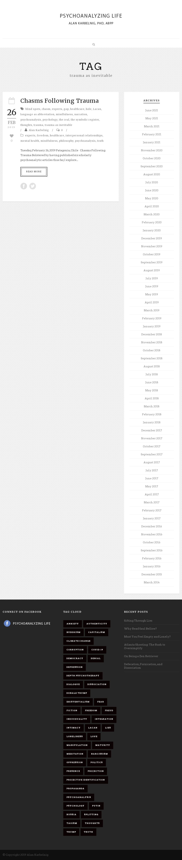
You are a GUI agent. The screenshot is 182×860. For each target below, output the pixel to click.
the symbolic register (85, 119)
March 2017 (151, 502)
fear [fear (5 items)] (100, 702)
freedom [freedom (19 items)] (91, 710)
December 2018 (151, 334)
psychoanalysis (30, 119)
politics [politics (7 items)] (96, 762)
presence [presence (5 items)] (73, 771)
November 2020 (151, 150)
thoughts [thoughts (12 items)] (92, 823)
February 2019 (151, 318)
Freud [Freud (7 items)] (109, 710)
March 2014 (152, 582)
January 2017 (151, 518)
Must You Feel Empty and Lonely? (147, 636)
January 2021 (151, 142)
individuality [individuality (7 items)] (76, 719)
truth (100, 140)
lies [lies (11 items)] (108, 727)
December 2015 (151, 574)
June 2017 (151, 478)
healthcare (77, 109)
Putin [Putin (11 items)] (96, 806)
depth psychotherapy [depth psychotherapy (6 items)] (82, 675)
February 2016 (151, 558)
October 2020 (151, 158)
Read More (34, 171)
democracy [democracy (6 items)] (74, 658)
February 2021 (151, 134)
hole (89, 109)
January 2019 (151, 326)
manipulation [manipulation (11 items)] (77, 745)
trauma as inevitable (58, 125)
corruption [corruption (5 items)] (75, 649)
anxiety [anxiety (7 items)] (72, 623)
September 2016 (151, 550)
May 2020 (151, 198)
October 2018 (151, 350)
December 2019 (151, 238)
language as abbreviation (37, 114)
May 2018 (151, 390)
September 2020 (152, 166)
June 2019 (151, 286)
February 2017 (151, 510)
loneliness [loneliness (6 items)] (74, 736)
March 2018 (151, 406)
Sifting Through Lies (138, 620)
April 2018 (152, 398)
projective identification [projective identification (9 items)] (85, 780)
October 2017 (151, 446)
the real (64, 119)
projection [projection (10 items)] (96, 771)
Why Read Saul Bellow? (140, 628)
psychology (50, 119)
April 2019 (152, 302)
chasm (46, 109)
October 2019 (151, 254)
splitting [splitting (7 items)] (91, 814)
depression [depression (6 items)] (74, 667)
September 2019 (151, 262)
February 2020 (152, 222)
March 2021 (151, 126)
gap (66, 109)
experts (57, 109)
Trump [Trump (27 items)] (71, 832)
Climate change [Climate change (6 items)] (78, 641)
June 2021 (151, 110)
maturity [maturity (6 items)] (102, 745)
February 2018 (151, 414)
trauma (38, 125)
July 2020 (151, 182)
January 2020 (152, 230)
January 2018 (151, 422)
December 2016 (151, 526)
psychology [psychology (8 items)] (75, 806)
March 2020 (152, 214)
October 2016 (151, 542)
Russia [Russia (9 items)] (71, 814)
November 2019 (151, 246)
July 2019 (152, 278)
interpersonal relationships (84, 135)
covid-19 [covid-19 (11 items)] (97, 649)
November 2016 (151, 534)
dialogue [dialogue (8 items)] (73, 684)
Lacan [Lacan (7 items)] (92, 727)
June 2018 (151, 382)
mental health (29, 140)
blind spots (32, 109)
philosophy (66, 140)
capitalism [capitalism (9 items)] (96, 632)
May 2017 (151, 486)
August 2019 (151, 270)
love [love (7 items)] (93, 736)
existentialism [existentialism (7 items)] (78, 702)
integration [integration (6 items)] (104, 719)
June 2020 (151, 190)
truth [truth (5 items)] (88, 832)
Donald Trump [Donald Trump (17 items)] (76, 693)
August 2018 (151, 366)
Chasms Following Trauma (59, 100)
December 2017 (151, 430)
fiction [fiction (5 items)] (71, 710)
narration (80, 114)
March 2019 (151, 310)
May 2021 (151, 118)
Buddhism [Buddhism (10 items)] (73, 632)
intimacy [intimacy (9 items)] (73, 727)
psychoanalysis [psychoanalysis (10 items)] (78, 797)
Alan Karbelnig (39, 130)
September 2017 (151, 454)
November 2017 (151, 438)
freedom (43, 135)
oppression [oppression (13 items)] (74, 762)
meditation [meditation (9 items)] (74, 754)
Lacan (97, 109)
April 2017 (152, 494)
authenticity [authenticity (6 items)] (96, 623)
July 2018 (152, 374)
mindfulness (64, 114)
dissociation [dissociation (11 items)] (96, 684)
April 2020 (151, 206)
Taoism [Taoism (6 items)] (71, 823)
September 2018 (151, 358)
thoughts (26, 125)
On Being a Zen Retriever (141, 656)
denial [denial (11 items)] (96, 658)
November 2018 (151, 342)
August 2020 (151, 174)
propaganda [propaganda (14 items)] (75, 788)
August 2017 (151, 462)
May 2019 (151, 294)
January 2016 (151, 566)
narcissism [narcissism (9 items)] (99, 754)
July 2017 (152, 470)
